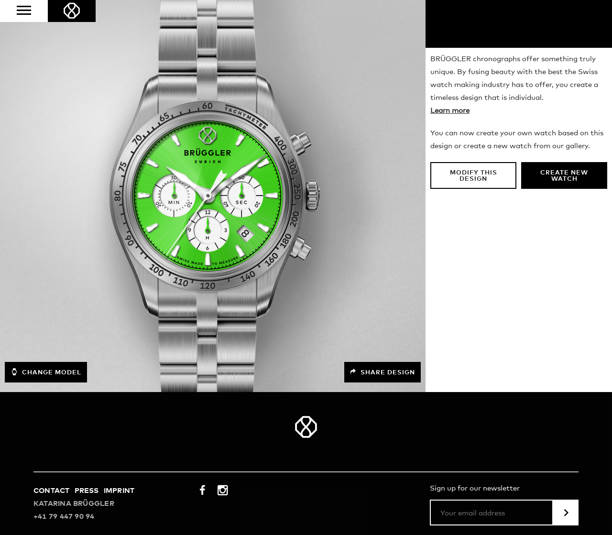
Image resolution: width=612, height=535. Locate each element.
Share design (382, 372)
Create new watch (564, 176)
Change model (46, 372)
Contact (51, 490)
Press (87, 490)
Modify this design (473, 176)
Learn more (450, 110)
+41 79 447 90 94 (64, 516)
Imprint (119, 490)
